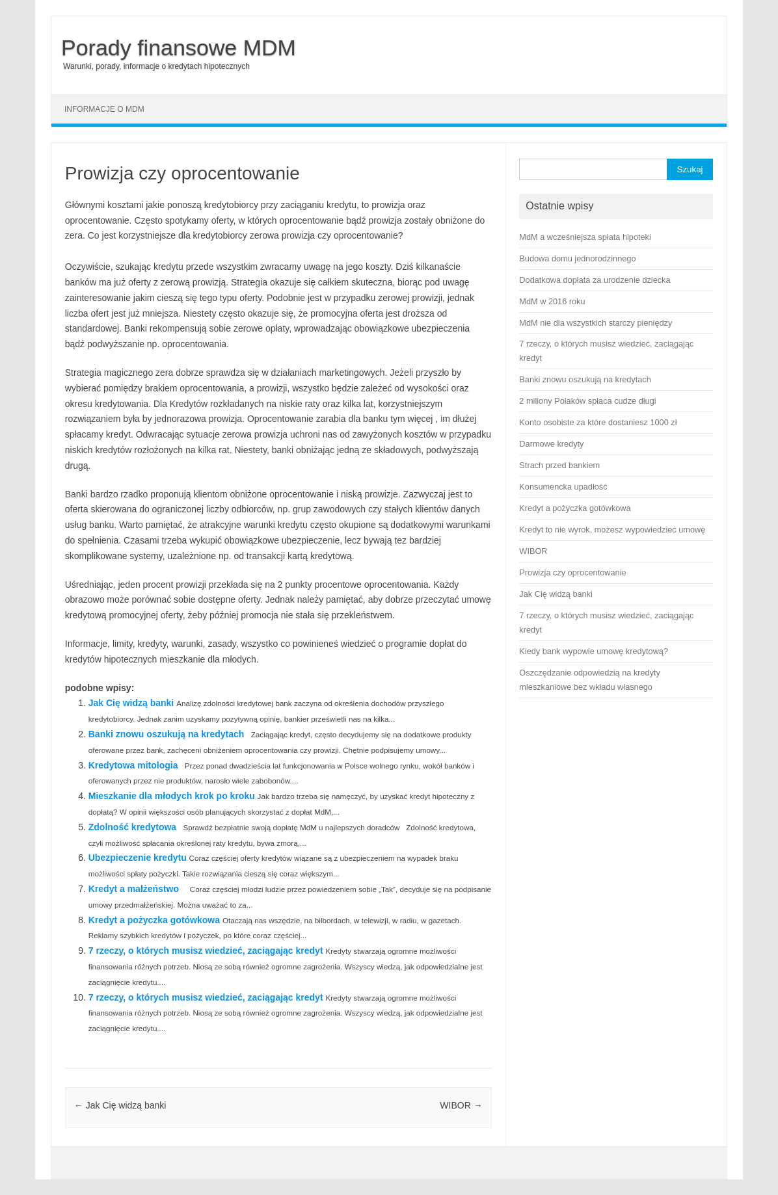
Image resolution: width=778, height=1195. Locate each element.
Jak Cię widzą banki (131, 703)
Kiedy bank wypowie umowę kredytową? (593, 651)
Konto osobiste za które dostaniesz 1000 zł (598, 422)
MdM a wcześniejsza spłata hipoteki (585, 237)
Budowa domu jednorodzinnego (577, 258)
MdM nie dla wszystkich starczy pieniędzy (595, 323)
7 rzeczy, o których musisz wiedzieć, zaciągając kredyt (205, 950)
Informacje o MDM (104, 109)
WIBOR (461, 1105)
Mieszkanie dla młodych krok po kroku (171, 796)
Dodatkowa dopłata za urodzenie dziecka (594, 280)
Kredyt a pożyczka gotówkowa (154, 920)
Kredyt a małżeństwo (133, 889)
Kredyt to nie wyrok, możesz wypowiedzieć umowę (612, 529)
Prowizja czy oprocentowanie (572, 572)
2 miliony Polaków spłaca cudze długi (587, 401)
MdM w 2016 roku (552, 301)
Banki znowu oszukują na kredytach (166, 734)
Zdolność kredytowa (132, 827)
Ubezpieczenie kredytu (137, 857)
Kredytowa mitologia (133, 765)
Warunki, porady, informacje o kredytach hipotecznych (156, 66)
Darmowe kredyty (551, 444)
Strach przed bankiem (559, 465)
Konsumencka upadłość (563, 487)
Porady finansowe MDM (178, 47)
